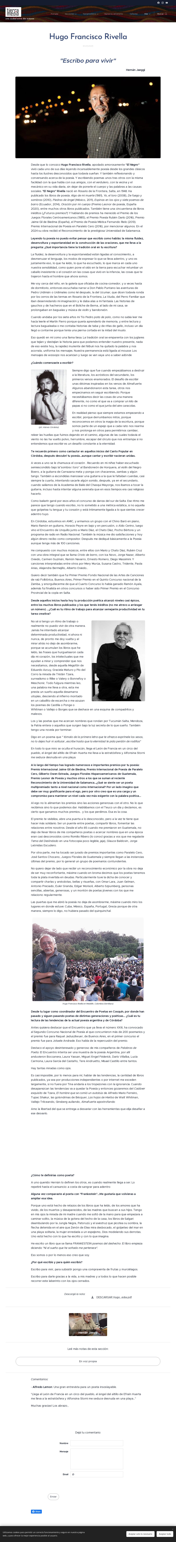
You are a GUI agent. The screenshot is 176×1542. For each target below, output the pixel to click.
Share (36, 1511)
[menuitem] (54, 13)
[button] (162, 13)
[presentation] (91, 1485)
